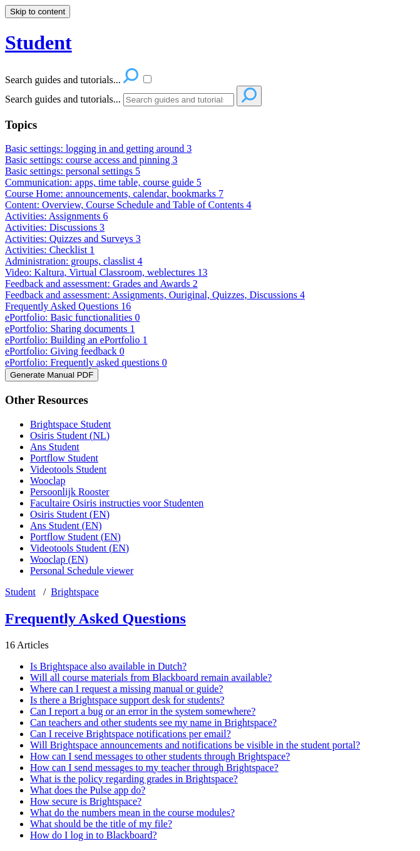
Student (20, 592)
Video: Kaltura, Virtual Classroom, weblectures (106, 272)
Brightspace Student (70, 424)
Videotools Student (68, 469)
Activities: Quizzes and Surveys (73, 238)
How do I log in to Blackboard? (93, 835)
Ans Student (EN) (66, 525)
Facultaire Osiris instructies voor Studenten (116, 503)
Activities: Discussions (55, 227)
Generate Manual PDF (51, 375)
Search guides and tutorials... (63, 99)
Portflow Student (64, 458)
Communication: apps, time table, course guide (103, 182)
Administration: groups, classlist (74, 261)
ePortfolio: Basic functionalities (72, 317)
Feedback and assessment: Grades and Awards (101, 283)
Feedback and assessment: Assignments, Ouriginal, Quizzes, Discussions (155, 295)
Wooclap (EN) (59, 559)
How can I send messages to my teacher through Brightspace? (154, 767)
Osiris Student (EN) (70, 514)
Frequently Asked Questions (68, 306)
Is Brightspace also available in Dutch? (108, 666)
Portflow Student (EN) (75, 536)
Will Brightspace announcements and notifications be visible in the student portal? (195, 745)
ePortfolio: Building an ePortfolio (76, 340)
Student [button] (38, 42)
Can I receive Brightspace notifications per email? (130, 733)
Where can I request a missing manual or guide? (126, 688)
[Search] (178, 99)
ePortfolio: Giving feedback (65, 351)
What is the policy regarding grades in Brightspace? (134, 778)
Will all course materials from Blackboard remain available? (151, 677)
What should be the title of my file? (101, 823)
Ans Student (54, 446)
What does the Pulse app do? (87, 790)
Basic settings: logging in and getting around (98, 148)
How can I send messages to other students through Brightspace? (160, 756)
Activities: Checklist (50, 249)
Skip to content (37, 11)
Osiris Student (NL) (70, 435)
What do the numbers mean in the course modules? (132, 812)
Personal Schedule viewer (81, 570)
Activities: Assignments (56, 216)
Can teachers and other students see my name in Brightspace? (153, 722)
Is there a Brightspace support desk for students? (127, 700)
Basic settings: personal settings (72, 171)
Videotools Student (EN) (79, 548)
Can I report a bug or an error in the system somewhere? (142, 711)
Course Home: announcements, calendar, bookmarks (114, 193)
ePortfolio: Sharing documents (70, 328)
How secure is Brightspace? (85, 801)
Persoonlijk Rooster (70, 491)
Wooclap (47, 480)
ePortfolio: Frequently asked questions (86, 362)
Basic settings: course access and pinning (91, 159)
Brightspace (74, 592)
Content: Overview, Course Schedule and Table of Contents (128, 204)
